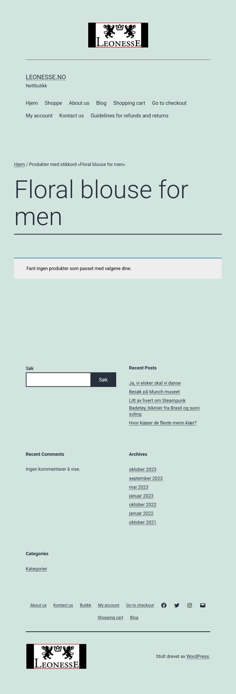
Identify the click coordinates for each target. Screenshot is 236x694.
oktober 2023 (142, 469)
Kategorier (36, 568)
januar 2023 (141, 495)
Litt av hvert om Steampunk (157, 400)
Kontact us (71, 116)
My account (39, 116)
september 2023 (146, 478)
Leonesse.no (46, 77)
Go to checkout (169, 103)
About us (79, 103)
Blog (101, 103)
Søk (29, 368)
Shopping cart (129, 103)
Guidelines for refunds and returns (129, 116)
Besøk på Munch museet (154, 391)
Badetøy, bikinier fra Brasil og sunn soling (164, 411)
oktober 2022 (142, 504)
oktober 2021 (142, 522)
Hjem (32, 103)
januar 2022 (141, 513)
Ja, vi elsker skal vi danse (155, 383)
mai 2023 (138, 487)
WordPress (198, 656)
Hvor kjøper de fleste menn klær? (163, 422)
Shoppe (53, 103)
